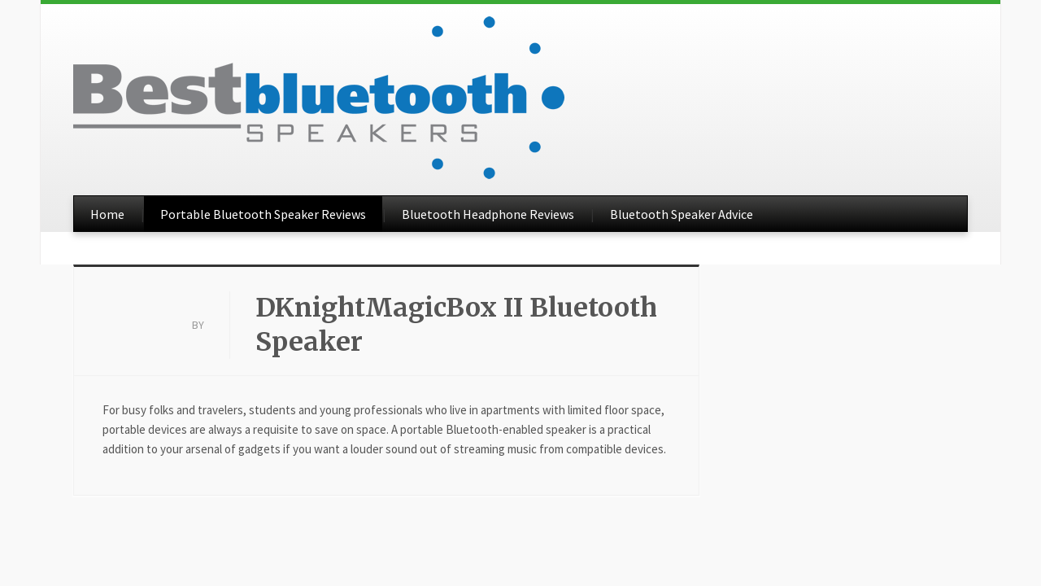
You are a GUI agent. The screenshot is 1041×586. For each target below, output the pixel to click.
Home (107, 214)
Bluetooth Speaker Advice (681, 214)
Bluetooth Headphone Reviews (488, 214)
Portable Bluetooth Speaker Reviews (263, 214)
